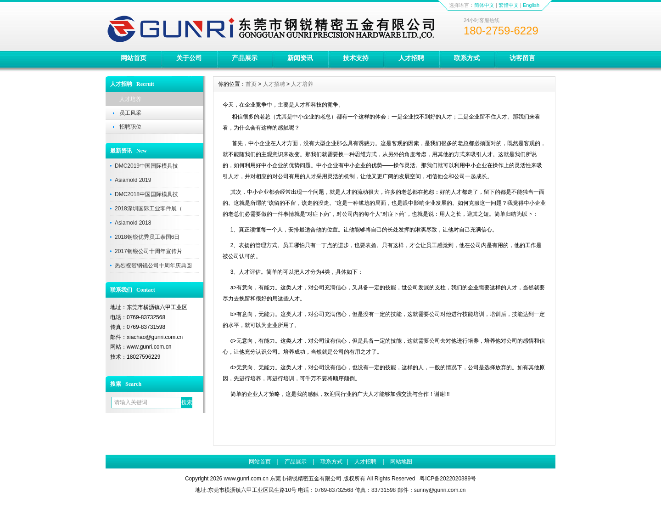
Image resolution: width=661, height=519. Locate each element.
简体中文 (484, 5)
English (531, 5)
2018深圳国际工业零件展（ (148, 208)
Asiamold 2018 (133, 223)
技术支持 (356, 58)
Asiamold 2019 (133, 180)
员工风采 (130, 113)
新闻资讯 (300, 58)
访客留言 (522, 58)
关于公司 (189, 58)
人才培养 (130, 99)
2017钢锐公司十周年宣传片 (148, 251)
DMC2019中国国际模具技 (146, 166)
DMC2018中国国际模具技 (146, 194)
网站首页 (133, 58)
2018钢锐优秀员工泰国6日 (147, 237)
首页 (251, 84)
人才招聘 (411, 58)
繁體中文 (509, 5)
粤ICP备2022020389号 (448, 478)
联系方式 (467, 58)
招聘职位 (130, 127)
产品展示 (245, 58)
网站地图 (401, 461)
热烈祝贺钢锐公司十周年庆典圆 (153, 265)
